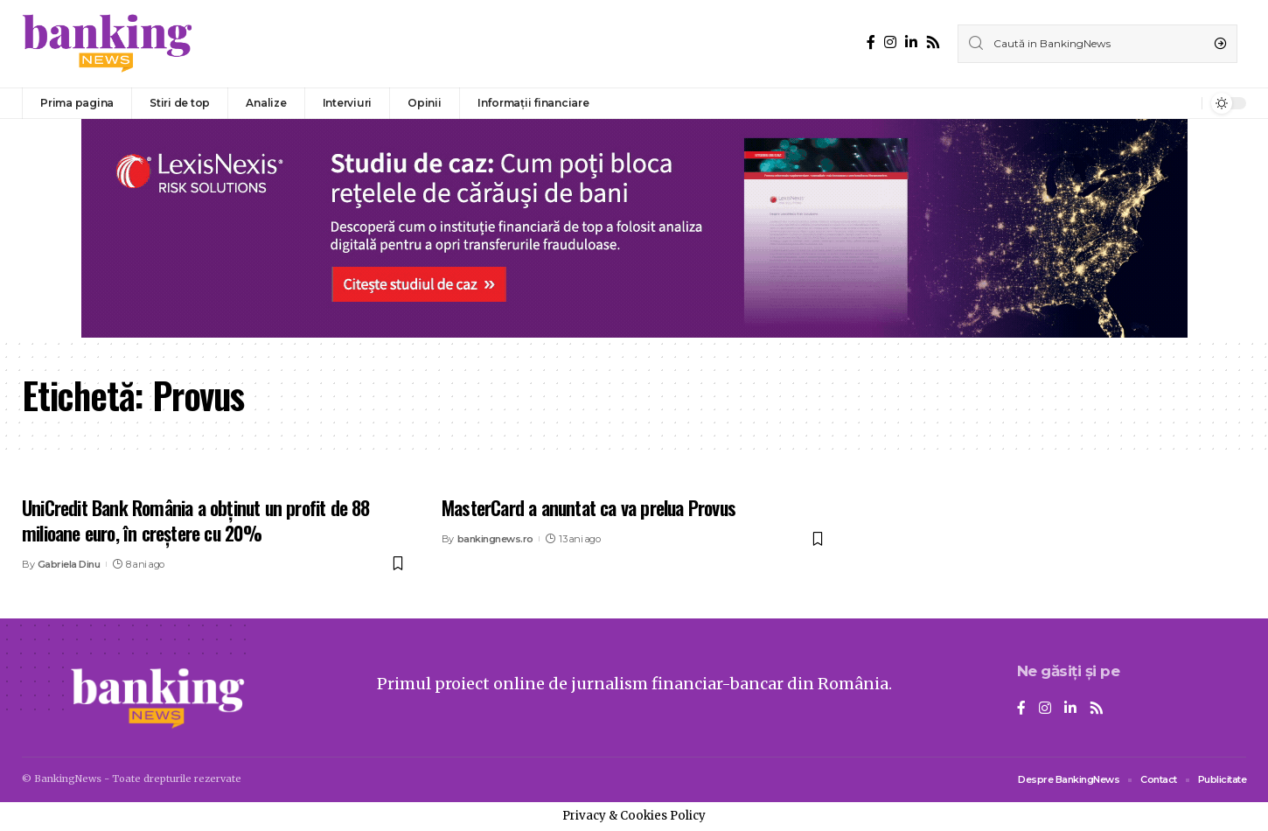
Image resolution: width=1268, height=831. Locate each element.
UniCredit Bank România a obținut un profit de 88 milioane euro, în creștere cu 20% (196, 520)
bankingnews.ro (495, 539)
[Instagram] (890, 42)
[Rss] (933, 42)
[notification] (1184, 103)
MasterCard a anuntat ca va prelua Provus (588, 507)
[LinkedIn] (911, 42)
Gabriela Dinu (69, 564)
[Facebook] (871, 42)
